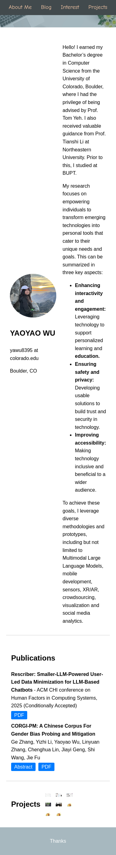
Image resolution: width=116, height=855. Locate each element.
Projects (97, 7)
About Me (20, 7)
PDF (19, 715)
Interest (70, 7)
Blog (46, 7)
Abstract (23, 766)
